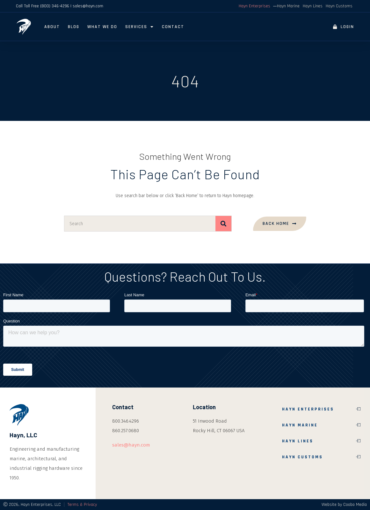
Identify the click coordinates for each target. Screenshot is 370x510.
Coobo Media (355, 504)
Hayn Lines (313, 6)
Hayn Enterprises (254, 6)
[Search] (223, 223)
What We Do (102, 27)
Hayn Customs (339, 6)
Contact (173, 27)
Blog (73, 27)
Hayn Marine (288, 6)
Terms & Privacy (82, 504)
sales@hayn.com (131, 445)
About (52, 27)
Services (139, 26)
